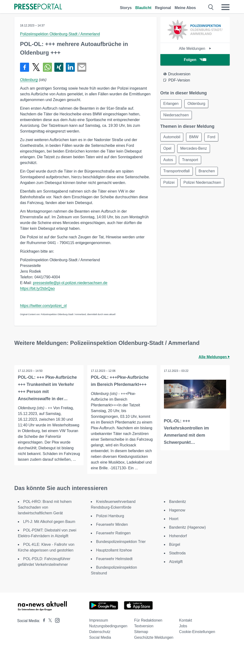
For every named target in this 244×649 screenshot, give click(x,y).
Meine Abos (185, 8)
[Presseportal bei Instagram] (56, 620)
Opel (167, 149)
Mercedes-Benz (193, 149)
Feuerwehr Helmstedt (114, 559)
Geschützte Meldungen (153, 637)
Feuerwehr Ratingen (113, 533)
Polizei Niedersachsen (202, 183)
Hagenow (177, 510)
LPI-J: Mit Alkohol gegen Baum (49, 522)
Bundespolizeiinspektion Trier (121, 542)
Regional (163, 8)
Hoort (173, 519)
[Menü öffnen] (225, 7)
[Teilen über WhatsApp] (47, 67)
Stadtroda (177, 553)
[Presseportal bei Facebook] (42, 621)
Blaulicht (143, 8)
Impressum (98, 620)
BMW (194, 137)
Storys (126, 8)
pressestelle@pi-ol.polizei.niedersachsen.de (70, 283)
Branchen (207, 171)
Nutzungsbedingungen (108, 626)
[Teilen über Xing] (58, 67)
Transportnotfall (176, 171)
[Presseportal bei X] (48, 621)
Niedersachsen (176, 115)
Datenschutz (99, 632)
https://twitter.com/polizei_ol (43, 306)
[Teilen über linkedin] (70, 67)
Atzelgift (176, 562)
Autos (168, 160)
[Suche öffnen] (211, 7)
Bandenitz (177, 502)
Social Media (100, 637)
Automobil (171, 137)
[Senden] (81, 67)
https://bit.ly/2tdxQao (37, 288)
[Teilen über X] (36, 67)
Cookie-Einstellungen (197, 632)
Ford (212, 137)
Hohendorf (178, 536)
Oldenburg (29, 80)
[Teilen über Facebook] (24, 67)
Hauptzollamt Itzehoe (114, 550)
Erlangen (171, 104)
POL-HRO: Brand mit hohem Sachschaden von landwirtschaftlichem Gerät (45, 507)
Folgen (195, 60)
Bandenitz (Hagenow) (187, 527)
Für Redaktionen (148, 620)
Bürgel (174, 544)
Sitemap (141, 632)
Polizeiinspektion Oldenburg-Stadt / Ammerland (60, 34)
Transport (190, 160)
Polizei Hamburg (110, 516)
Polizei (169, 183)
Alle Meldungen (195, 48)
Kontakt (185, 620)
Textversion (143, 626)
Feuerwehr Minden (112, 524)
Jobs (183, 626)
